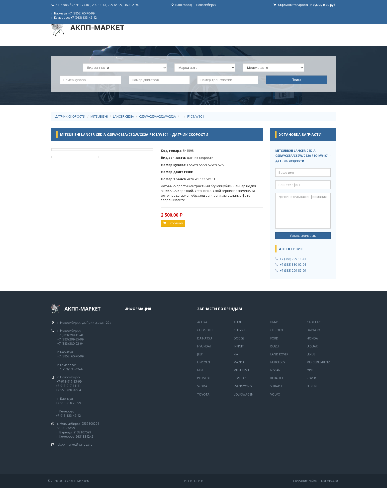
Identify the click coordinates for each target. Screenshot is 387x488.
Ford (274, 338)
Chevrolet (205, 330)
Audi (237, 322)
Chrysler (241, 330)
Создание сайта (305, 481)
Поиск (296, 79)
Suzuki (312, 386)
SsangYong (243, 386)
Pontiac (240, 378)
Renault (276, 378)
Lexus (311, 354)
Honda (312, 338)
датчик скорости (70, 116)
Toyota (203, 394)
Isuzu (274, 346)
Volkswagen (243, 394)
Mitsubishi (242, 370)
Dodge (239, 338)
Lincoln (203, 362)
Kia (236, 354)
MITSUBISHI (99, 116)
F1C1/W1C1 (195, 116)
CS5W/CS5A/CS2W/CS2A (157, 116)
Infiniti (239, 346)
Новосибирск (206, 5)
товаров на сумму (314, 5)
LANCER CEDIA (123, 116)
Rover (311, 378)
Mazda (239, 362)
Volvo (275, 394)
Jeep (200, 354)
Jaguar (312, 346)
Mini (200, 370)
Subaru (276, 386)
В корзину (173, 223)
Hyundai (204, 346)
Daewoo (313, 330)
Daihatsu (204, 338)
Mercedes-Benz (318, 362)
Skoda (202, 386)
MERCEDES (277, 362)
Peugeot (204, 378)
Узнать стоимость (303, 236)
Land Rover (279, 354)
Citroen (276, 330)
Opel (310, 370)
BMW (274, 322)
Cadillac (314, 322)
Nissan (275, 370)
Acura (202, 322)
